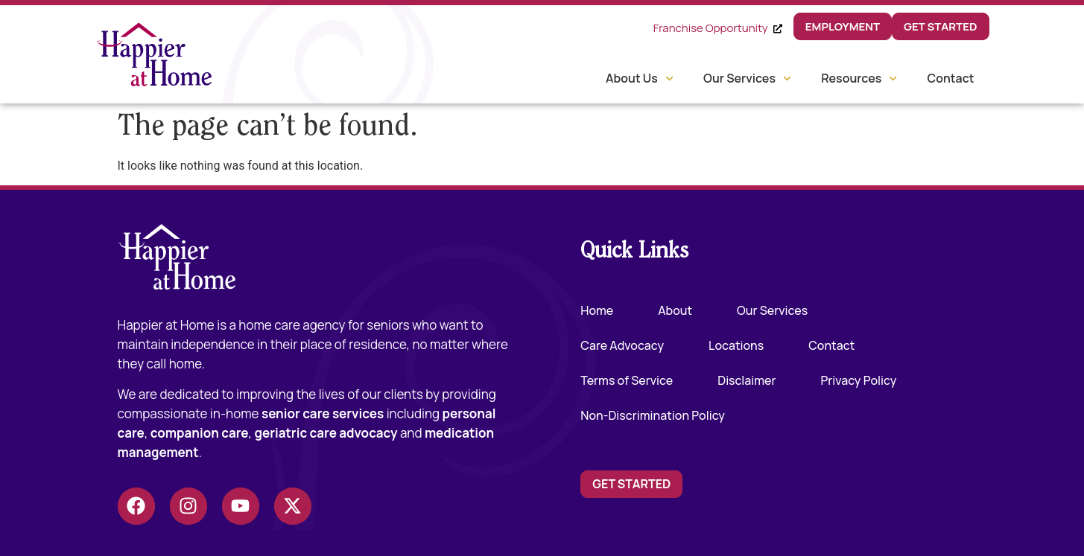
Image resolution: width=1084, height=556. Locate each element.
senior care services (323, 413)
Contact (950, 78)
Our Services (747, 78)
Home (596, 310)
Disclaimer (746, 380)
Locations (736, 345)
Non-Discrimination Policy (652, 415)
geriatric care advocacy (325, 432)
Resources (859, 78)
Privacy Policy (859, 380)
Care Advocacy (622, 345)
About (675, 310)
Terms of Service (626, 380)
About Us (639, 78)
